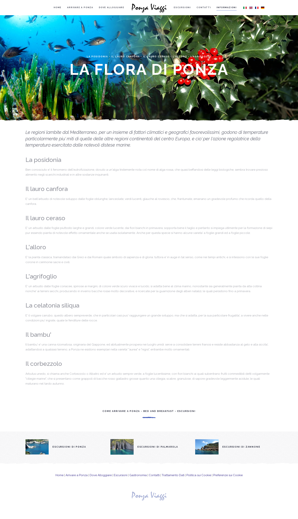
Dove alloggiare (111, 7)
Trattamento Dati (173, 478)
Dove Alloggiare (101, 478)
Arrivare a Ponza (80, 7)
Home (57, 7)
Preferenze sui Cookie (228, 478)
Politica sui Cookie (198, 478)
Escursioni (182, 7)
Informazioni (226, 7)
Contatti (204, 7)
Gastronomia (138, 478)
